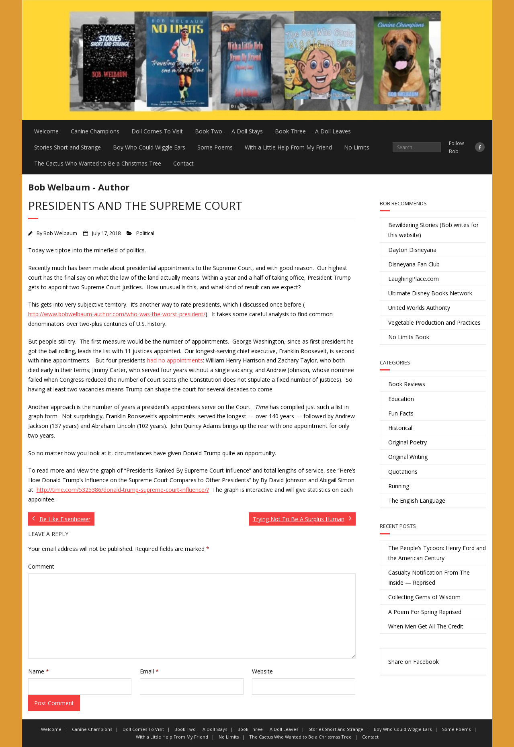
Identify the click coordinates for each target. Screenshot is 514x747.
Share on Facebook (413, 661)
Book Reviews (406, 384)
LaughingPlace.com (413, 278)
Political (145, 233)
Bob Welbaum (60, 233)
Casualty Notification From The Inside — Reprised (429, 577)
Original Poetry (407, 442)
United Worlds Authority (419, 307)
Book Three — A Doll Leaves (313, 131)
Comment (41, 566)
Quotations (403, 471)
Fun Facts (401, 413)
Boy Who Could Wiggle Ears (149, 147)
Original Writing (408, 456)
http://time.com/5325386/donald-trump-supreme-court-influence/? (123, 489)
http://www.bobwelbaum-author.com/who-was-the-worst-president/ (116, 314)
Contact (183, 163)
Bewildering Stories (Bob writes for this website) (433, 230)
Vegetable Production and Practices (434, 322)
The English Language (416, 500)
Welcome (46, 131)
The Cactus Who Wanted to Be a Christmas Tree (97, 163)
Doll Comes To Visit (157, 131)
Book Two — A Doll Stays (229, 131)
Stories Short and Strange (67, 147)
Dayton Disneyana (412, 250)
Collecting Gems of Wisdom (424, 597)
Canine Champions (95, 131)
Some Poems (215, 147)
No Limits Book (408, 337)
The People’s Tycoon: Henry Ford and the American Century (437, 553)
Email (149, 671)
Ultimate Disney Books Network (430, 293)
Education (401, 399)
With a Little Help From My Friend (288, 147)
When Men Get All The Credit (425, 626)
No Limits (356, 147)
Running (398, 486)
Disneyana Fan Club (414, 264)
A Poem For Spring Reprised (424, 612)
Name (38, 671)
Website (262, 671)
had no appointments (175, 360)
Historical (400, 428)
